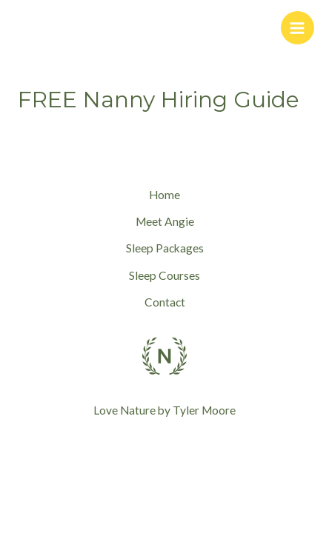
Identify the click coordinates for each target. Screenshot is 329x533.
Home (164, 194)
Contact (164, 302)
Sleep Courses (164, 275)
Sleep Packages (165, 248)
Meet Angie (165, 221)
